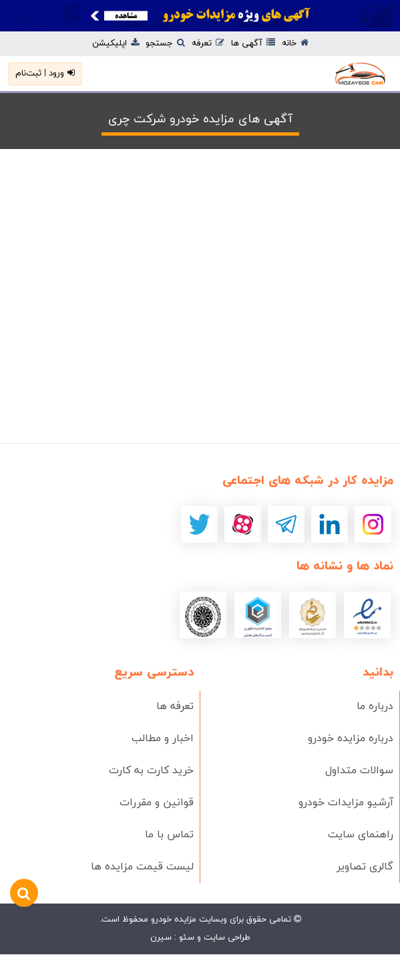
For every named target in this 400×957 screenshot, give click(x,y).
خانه (295, 43)
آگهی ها (253, 43)
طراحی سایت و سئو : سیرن (200, 938)
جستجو (165, 43)
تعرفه (208, 43)
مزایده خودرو (172, 920)
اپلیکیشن (115, 43)
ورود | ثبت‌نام (45, 73)
